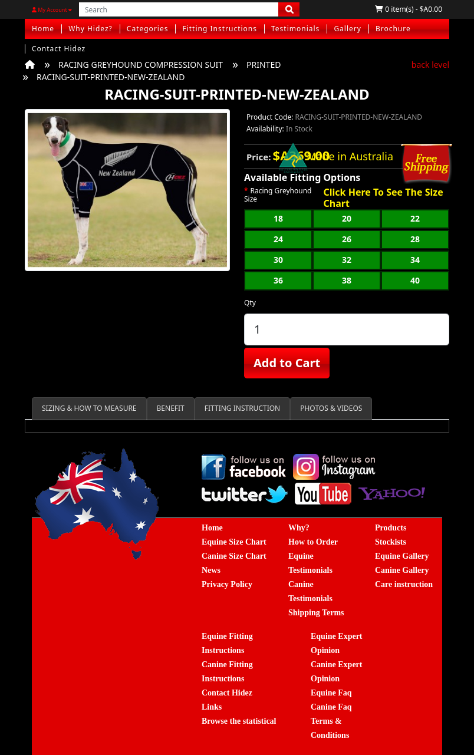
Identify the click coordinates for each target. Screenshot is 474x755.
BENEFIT (171, 408)
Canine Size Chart (234, 556)
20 (346, 218)
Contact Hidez (58, 49)
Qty (250, 303)
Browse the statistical (239, 721)
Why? (299, 527)
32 (346, 259)
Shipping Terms (316, 612)
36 (278, 280)
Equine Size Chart (234, 542)
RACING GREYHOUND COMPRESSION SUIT (140, 64)
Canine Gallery (402, 570)
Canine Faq (331, 707)
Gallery (347, 29)
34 (415, 259)
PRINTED (263, 64)
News (211, 570)
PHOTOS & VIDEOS (331, 408)
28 (415, 239)
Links (212, 707)
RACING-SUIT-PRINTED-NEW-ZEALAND (111, 77)
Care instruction (404, 584)
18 (278, 218)
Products (390, 527)
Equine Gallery (402, 556)
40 (415, 280)
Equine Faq (331, 692)
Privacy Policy (227, 584)
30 (278, 259)
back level (430, 64)
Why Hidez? (90, 29)
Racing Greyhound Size (277, 195)
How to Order (313, 542)
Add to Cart (287, 363)
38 (346, 280)
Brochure (393, 29)
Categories (148, 29)
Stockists (390, 542)
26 (346, 239)
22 (415, 218)
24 (278, 239)
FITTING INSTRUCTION (242, 408)
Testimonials (295, 29)
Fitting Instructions (219, 29)
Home (43, 29)
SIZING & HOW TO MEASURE (89, 408)
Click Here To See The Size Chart (383, 198)
